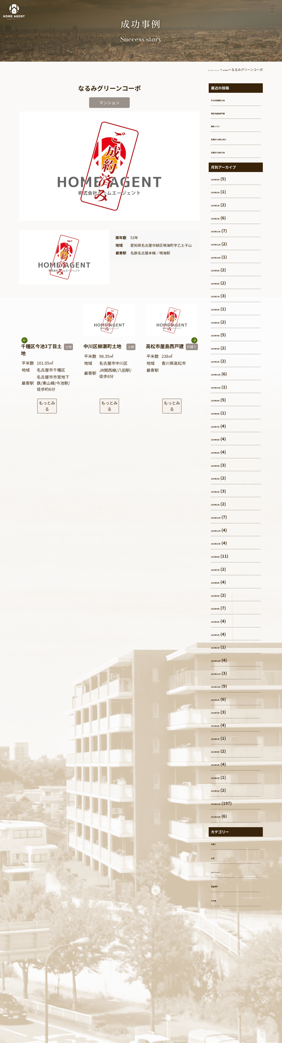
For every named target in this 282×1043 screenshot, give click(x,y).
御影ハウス (221, 125)
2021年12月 (222, 803)
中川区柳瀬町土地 (227, 99)
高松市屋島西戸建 (227, 112)
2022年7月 (221, 712)
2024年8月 (221, 413)
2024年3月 (221, 478)
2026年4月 (221, 179)
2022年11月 (222, 673)
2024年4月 (221, 465)
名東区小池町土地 (227, 151)
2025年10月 (222, 257)
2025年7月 (221, 295)
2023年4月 (221, 608)
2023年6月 (221, 582)
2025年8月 (221, 283)
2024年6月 (221, 439)
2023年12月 (222, 517)
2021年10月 (222, 816)
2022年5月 (221, 738)
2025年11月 (222, 244)
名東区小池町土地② (229, 138)
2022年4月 (221, 751)
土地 (215, 857)
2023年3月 (221, 621)
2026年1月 (221, 218)
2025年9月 (221, 269)
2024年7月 (221, 426)
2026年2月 (221, 204)
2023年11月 (222, 530)
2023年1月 (221, 647)
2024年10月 (222, 387)
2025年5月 (221, 322)
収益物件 (219, 885)
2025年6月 (221, 309)
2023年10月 (222, 543)
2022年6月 (221, 725)
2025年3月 (221, 348)
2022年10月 (222, 686)
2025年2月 (221, 361)
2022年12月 (222, 660)
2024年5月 (221, 452)
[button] (194, 351)
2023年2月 (221, 634)
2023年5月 (221, 595)
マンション (221, 871)
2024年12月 (222, 374)
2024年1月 (221, 504)
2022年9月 (221, 699)
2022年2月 (221, 777)
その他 (217, 900)
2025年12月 (222, 230)
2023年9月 (221, 556)
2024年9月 (221, 400)
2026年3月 (221, 191)
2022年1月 (221, 790)
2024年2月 (221, 491)
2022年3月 (221, 764)
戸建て (217, 843)
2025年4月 (221, 335)
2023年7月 (221, 569)
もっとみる (47, 404)
